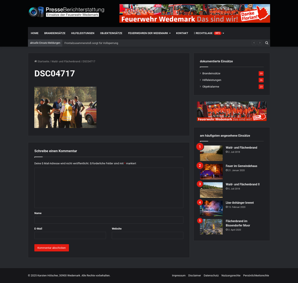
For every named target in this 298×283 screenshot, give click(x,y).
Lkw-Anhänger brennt (240, 202)
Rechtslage (207, 33)
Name (37, 213)
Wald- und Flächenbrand (66, 61)
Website (116, 228)
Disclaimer (194, 275)
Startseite (41, 61)
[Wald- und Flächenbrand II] (211, 190)
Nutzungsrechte (230, 275)
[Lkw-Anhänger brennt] (211, 208)
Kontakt (182, 33)
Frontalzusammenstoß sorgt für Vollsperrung (91, 43)
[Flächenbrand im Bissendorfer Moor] (211, 226)
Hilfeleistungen (82, 33)
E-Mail (38, 228)
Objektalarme (210, 86)
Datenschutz (211, 275)
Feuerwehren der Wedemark (148, 33)
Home (34, 33)
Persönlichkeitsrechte (256, 275)
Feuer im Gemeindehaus (241, 166)
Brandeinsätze (54, 33)
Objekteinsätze (111, 33)
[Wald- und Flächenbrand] (211, 153)
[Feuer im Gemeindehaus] (211, 171)
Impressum (178, 275)
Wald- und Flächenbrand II (243, 184)
